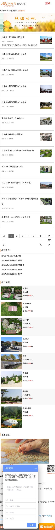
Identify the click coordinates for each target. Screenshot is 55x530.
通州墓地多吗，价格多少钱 (13, 118)
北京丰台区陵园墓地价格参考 (14, 86)
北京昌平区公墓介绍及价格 (13, 37)
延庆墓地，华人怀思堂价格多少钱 (16, 217)
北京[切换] (21, 4)
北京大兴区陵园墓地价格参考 (14, 102)
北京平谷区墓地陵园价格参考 (14, 54)
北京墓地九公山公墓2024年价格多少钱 (18, 151)
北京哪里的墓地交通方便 (12, 134)
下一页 (41, 240)
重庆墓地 (48, 489)
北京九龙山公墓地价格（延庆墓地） (17, 183)
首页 (8, 11)
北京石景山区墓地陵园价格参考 (15, 70)
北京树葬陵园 (39, 484)
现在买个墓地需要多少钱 (12, 167)
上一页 (4, 240)
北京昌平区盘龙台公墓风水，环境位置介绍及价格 (19, 45)
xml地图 (47, 516)
